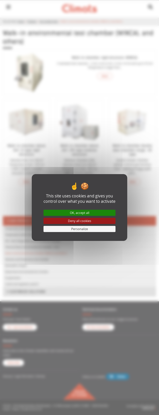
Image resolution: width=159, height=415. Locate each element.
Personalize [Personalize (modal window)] (79, 229)
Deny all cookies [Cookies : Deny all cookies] (79, 221)
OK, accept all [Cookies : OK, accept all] (79, 213)
